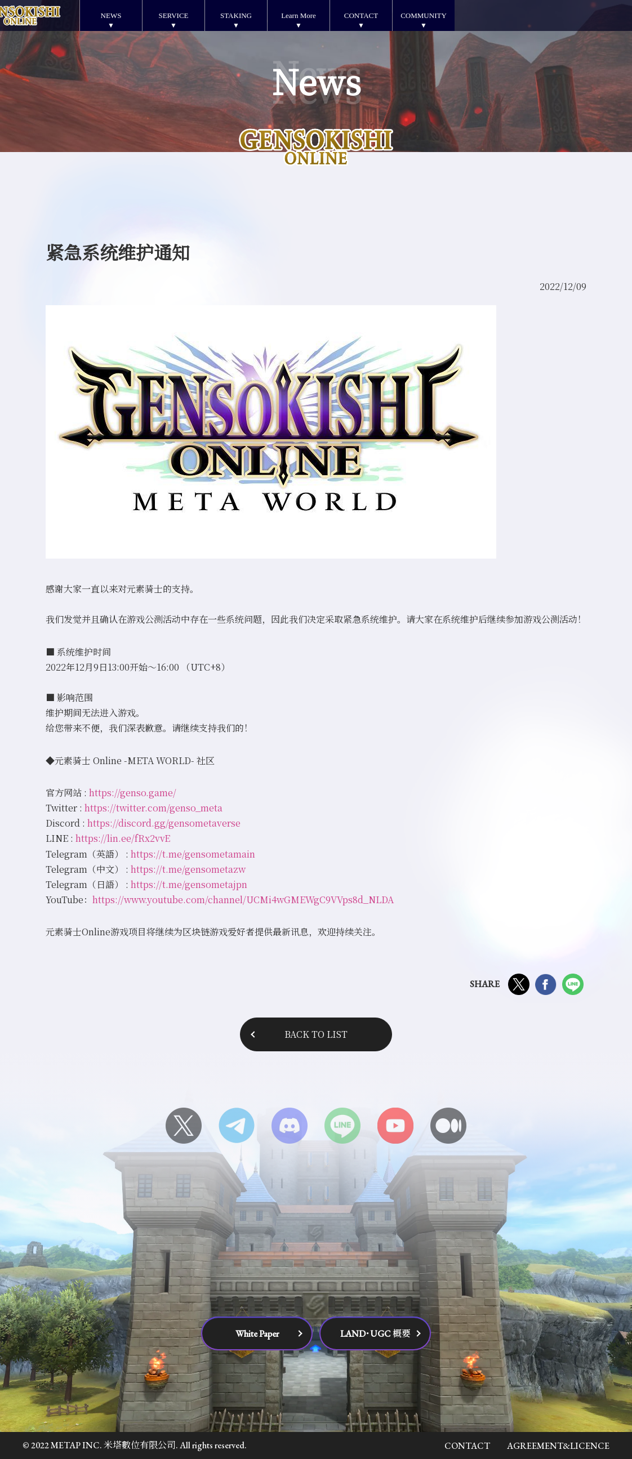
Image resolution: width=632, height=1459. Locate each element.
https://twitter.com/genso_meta (153, 807)
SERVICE (173, 15)
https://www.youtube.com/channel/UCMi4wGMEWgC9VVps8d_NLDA (243, 899)
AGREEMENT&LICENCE (558, 1446)
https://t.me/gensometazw (188, 869)
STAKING (236, 15)
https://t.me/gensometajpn (189, 884)
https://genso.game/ (132, 792)
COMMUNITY (423, 15)
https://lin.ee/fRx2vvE (122, 838)
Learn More (298, 15)
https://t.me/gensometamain (193, 853)
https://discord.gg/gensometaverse (164, 822)
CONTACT (361, 15)
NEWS (111, 15)
